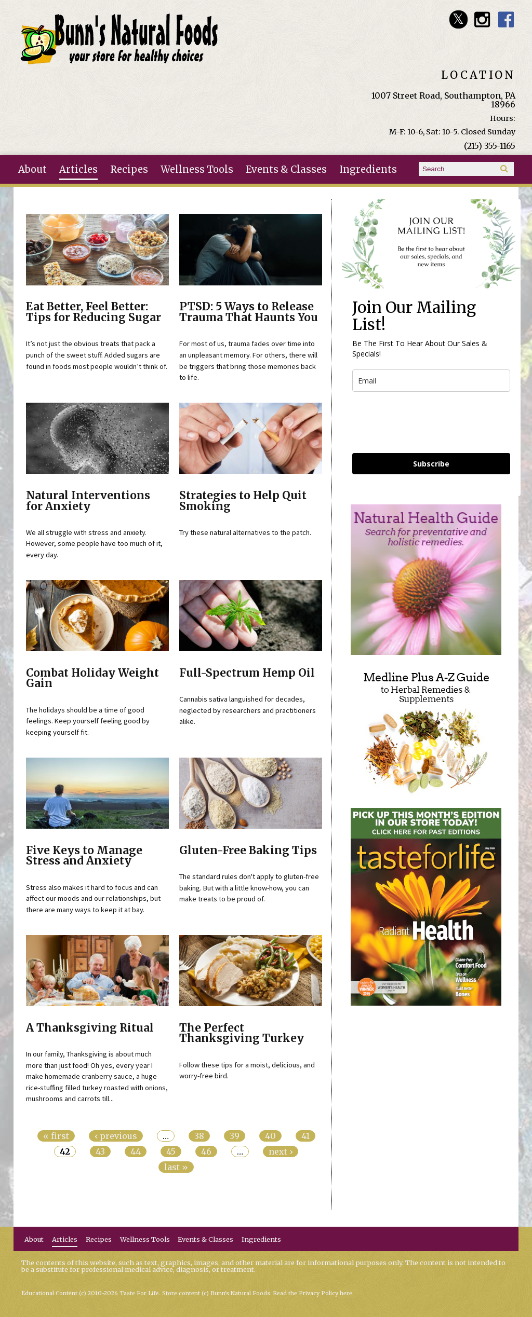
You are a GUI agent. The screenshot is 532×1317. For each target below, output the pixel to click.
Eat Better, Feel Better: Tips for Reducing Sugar (93, 312)
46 (206, 1151)
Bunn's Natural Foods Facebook (506, 19)
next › (280, 1151)
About (32, 169)
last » (176, 1167)
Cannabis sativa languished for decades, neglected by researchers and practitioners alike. (247, 710)
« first (56, 1136)
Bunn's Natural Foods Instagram (482, 19)
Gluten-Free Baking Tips (248, 850)
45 (171, 1151)
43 (100, 1151)
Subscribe (431, 464)
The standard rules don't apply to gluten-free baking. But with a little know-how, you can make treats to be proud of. (249, 887)
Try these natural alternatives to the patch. (245, 532)
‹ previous (116, 1136)
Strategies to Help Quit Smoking (243, 501)
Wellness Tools (197, 169)
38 (199, 1136)
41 (305, 1136)
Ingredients (368, 169)
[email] (431, 380)
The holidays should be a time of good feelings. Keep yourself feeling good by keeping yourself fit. (88, 721)
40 (270, 1136)
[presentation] (431, 422)
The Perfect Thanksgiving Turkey (241, 1033)
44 (135, 1151)
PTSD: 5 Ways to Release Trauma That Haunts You (248, 312)
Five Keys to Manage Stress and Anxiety (84, 856)
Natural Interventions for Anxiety (88, 501)
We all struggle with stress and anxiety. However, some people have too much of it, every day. (94, 543)
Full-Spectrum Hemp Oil (247, 673)
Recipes (129, 169)
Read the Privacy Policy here (312, 1293)
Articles (78, 169)
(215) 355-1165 (489, 146)
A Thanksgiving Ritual (90, 1028)
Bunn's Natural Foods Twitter (458, 19)
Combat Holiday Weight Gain (92, 678)
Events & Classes (286, 169)
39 (235, 1136)
